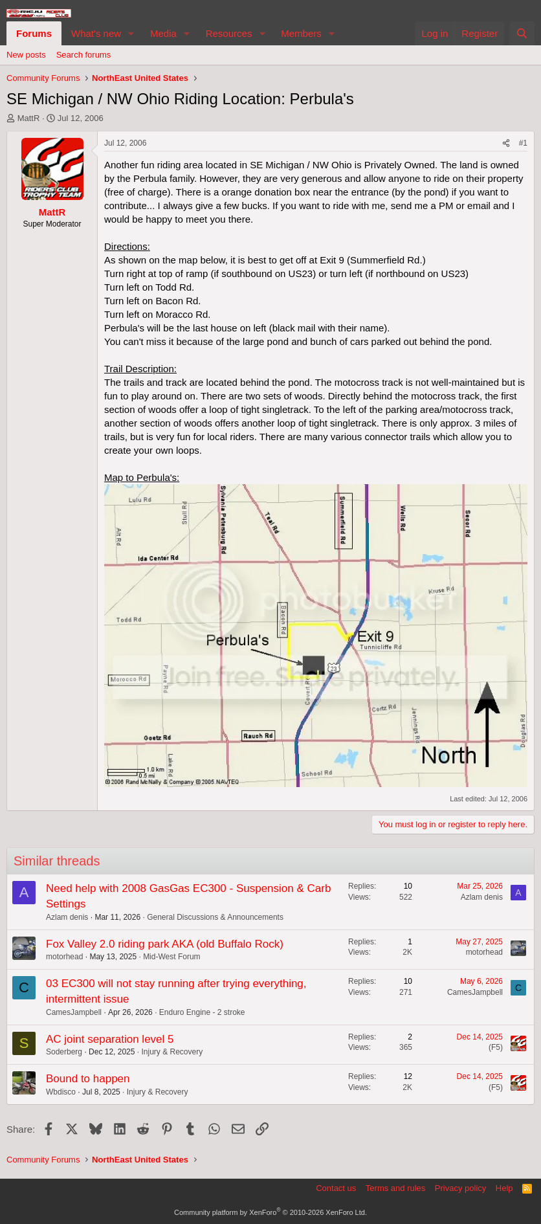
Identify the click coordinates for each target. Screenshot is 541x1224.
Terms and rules (395, 1188)
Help (504, 1188)
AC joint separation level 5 (110, 1039)
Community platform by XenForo (270, 1212)
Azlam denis (67, 917)
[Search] (522, 33)
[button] (131, 33)
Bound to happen (88, 1079)
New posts (26, 55)
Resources (229, 33)
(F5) (496, 1047)
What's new (96, 33)
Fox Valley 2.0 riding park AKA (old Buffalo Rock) (164, 944)
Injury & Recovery (172, 1051)
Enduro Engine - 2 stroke (202, 1012)
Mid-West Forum (171, 956)
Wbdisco (61, 1091)
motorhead (64, 956)
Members (301, 33)
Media (163, 33)
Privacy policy (460, 1188)
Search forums (83, 55)
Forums (34, 33)
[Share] (506, 143)
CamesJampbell (74, 1012)
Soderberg (64, 1051)
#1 (523, 143)
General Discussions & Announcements (215, 917)
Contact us (336, 1188)
